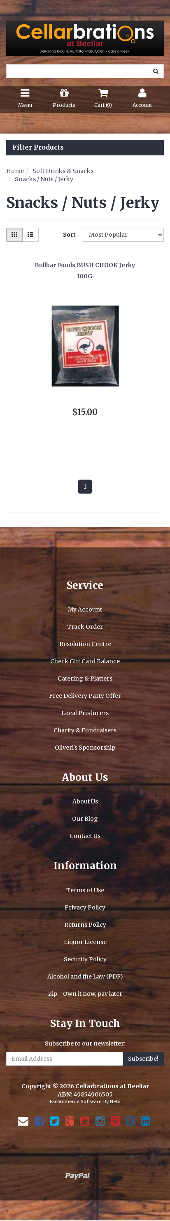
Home (15, 171)
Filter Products (38, 147)
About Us (85, 801)
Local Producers (85, 713)
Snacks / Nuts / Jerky (44, 179)
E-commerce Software (75, 1101)
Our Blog (85, 818)
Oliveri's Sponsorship (85, 747)
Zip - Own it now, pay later (85, 993)
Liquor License (85, 942)
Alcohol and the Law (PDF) (85, 976)
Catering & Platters (85, 678)
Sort (69, 234)
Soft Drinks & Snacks (63, 171)
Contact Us (85, 836)
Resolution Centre (85, 644)
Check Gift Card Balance (85, 661)
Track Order (85, 626)
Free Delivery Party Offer (85, 695)
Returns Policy (85, 924)
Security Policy (85, 959)
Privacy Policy (85, 907)
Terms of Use (85, 890)
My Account (85, 609)
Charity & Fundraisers (85, 730)
